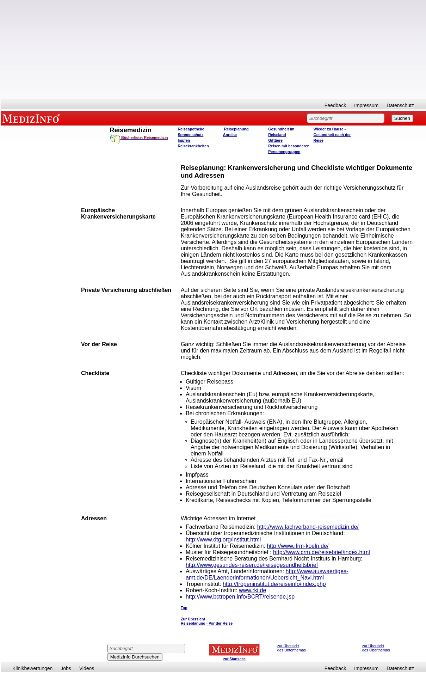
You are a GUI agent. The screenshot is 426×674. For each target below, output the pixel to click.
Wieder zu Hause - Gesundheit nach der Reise (332, 134)
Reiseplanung (236, 129)
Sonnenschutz (190, 135)
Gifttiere (275, 140)
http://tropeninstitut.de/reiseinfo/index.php (274, 584)
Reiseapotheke (191, 129)
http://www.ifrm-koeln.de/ (297, 546)
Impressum (366, 105)
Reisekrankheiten (193, 146)
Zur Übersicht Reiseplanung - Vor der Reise (207, 621)
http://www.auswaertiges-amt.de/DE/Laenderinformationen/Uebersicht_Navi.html (267, 574)
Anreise (230, 135)
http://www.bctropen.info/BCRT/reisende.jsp (240, 597)
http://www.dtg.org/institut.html (223, 540)
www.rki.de (252, 590)
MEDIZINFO (32, 118)
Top (184, 608)
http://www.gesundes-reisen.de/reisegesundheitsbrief (252, 565)
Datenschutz (400, 105)
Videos (86, 668)
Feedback (335, 105)
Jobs (66, 668)
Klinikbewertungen (32, 668)
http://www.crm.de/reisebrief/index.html (321, 552)
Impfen (184, 140)
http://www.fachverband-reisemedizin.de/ (308, 527)
